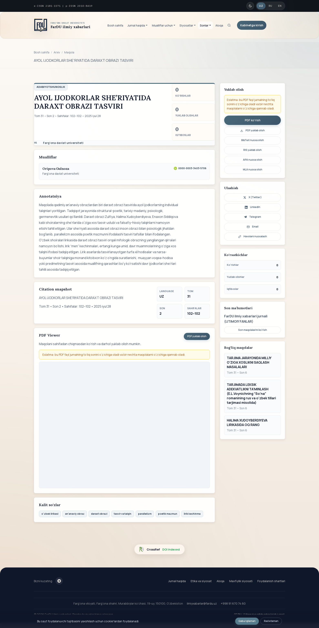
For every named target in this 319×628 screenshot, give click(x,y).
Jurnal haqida (177, 581)
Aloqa (219, 25)
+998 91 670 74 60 (233, 603)
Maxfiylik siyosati (241, 581)
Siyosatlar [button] (186, 25)
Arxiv (57, 52)
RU (270, 6)
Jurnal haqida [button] (136, 25)
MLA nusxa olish (252, 169)
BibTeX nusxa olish (252, 140)
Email (252, 226)
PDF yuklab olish (196, 336)
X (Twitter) (252, 197)
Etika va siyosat (201, 581)
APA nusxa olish (252, 159)
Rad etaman (271, 621)
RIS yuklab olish (252, 150)
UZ (261, 6)
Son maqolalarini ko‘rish (252, 330)
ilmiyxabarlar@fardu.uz (202, 603)
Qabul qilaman (247, 621)
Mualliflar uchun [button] (162, 25)
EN (279, 6)
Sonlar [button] (204, 25)
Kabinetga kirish (251, 25)
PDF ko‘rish (252, 120)
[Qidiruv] (229, 25)
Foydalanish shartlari (271, 581)
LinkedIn (252, 207)
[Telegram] (59, 581)
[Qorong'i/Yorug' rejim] (250, 6)
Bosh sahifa (115, 25)
